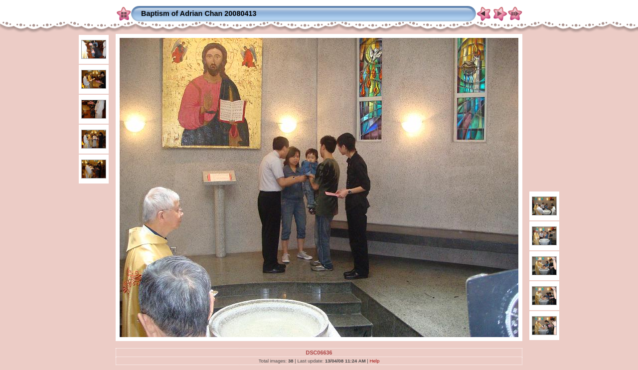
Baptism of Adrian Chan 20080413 (198, 13)
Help (375, 361)
